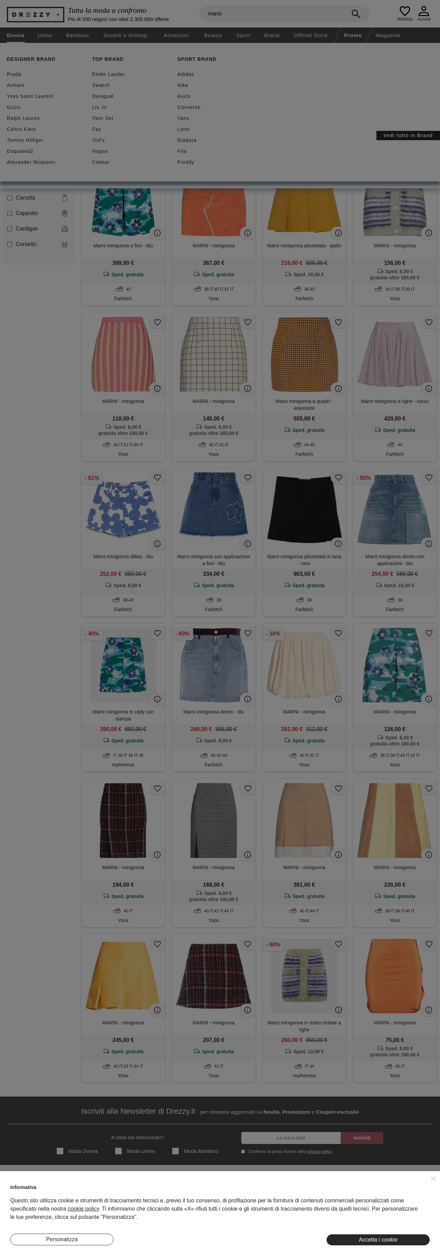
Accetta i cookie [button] (378, 1240)
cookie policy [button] (83, 1209)
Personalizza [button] (62, 1239)
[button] (433, 1178)
